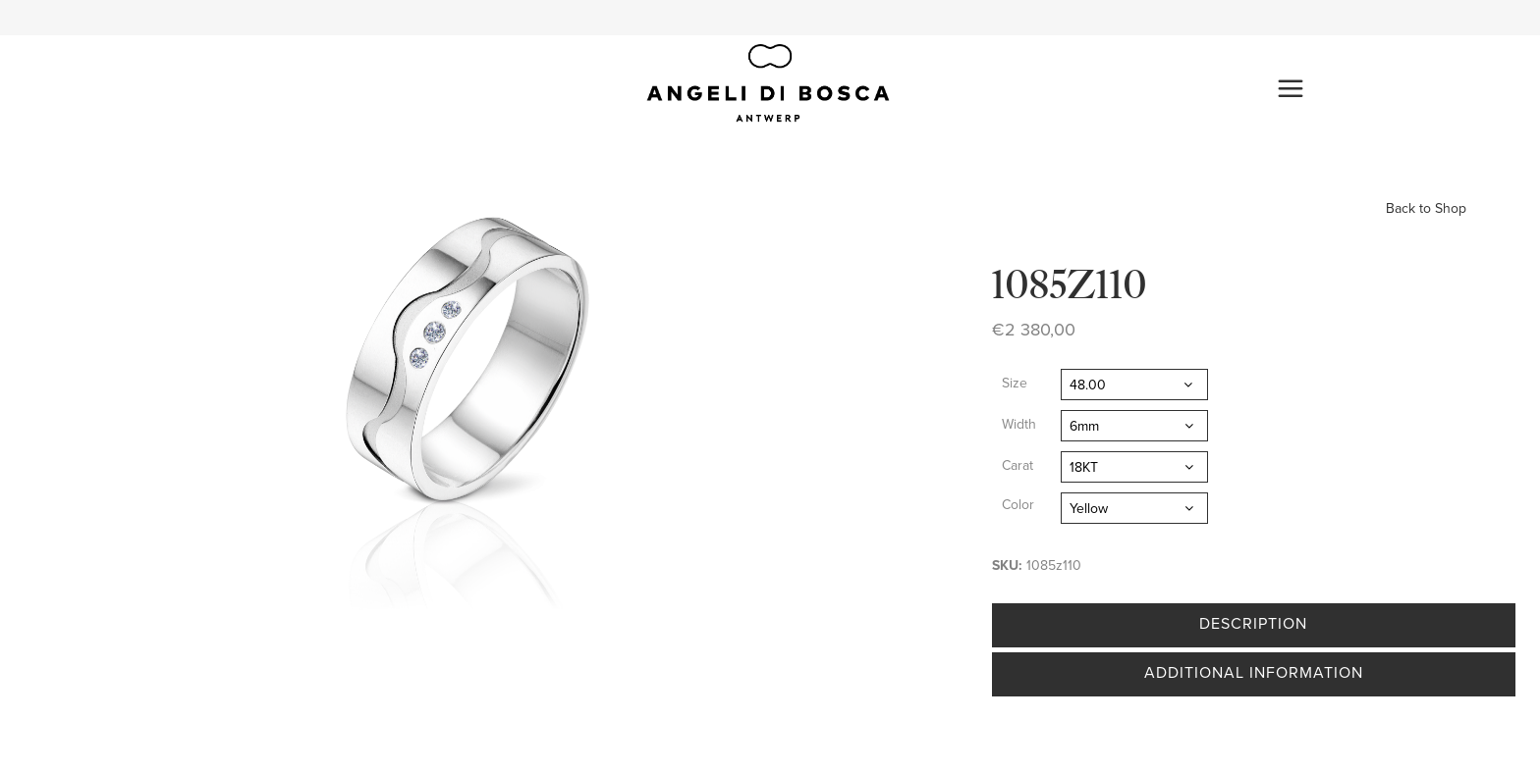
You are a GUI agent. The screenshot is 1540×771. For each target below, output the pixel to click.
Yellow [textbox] (1089, 508)
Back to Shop (1426, 208)
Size (1014, 383)
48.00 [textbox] (1088, 385)
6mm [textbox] (1084, 426)
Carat (1017, 465)
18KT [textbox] (1084, 467)
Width (1019, 424)
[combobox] (1134, 384)
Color (1018, 504)
